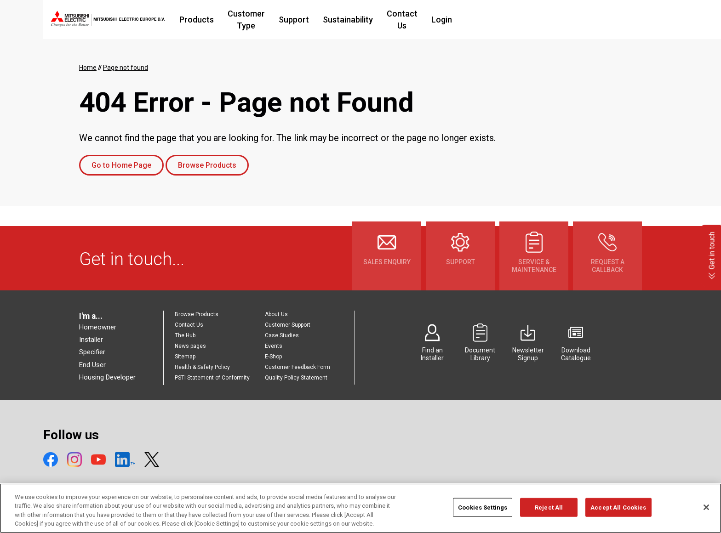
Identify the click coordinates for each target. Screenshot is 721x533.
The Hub (185, 335)
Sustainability (418, 19)
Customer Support (287, 325)
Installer (91, 339)
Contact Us (477, 19)
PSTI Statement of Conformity (212, 377)
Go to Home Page (121, 165)
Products (246, 19)
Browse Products (207, 165)
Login (522, 19)
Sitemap (185, 356)
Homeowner (97, 327)
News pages (190, 346)
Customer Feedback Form (297, 367)
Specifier (92, 352)
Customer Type (306, 19)
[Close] (706, 512)
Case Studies (282, 335)
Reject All (549, 512)
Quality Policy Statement (296, 377)
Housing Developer (107, 377)
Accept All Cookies (618, 512)
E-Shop (273, 356)
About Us (276, 314)
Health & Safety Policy (202, 367)
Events (273, 346)
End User (92, 365)
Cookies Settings (482, 512)
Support (364, 19)
